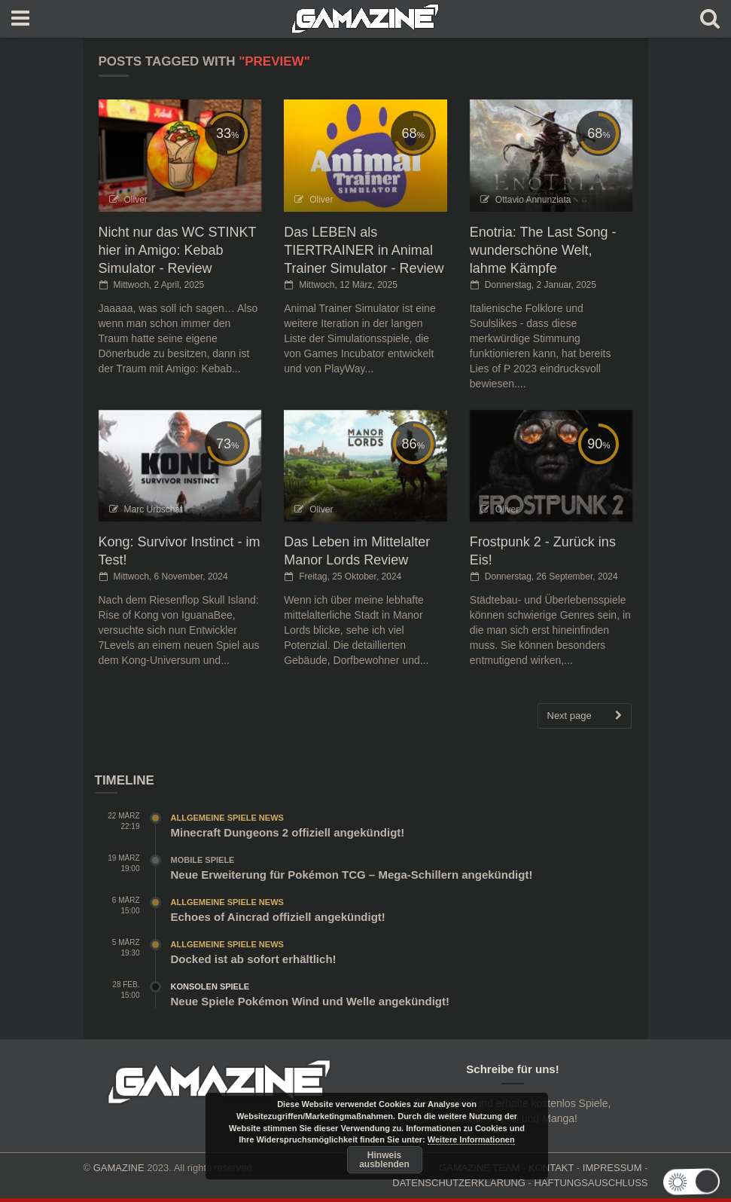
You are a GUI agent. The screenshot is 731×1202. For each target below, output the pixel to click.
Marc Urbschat (153, 509)
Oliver (136, 199)
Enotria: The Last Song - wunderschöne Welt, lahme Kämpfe (543, 250)
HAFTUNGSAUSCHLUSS (591, 1182)
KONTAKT (551, 1167)
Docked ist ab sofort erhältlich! (254, 959)
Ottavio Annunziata (533, 199)
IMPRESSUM (612, 1167)
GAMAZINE (119, 1167)
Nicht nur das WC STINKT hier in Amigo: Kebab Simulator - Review (178, 250)
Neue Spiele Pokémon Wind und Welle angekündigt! (310, 1001)
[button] (692, 1181)
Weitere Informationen (471, 1139)
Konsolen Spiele (210, 986)
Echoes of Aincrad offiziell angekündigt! (278, 916)
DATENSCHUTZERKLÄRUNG (458, 1182)
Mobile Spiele (203, 859)
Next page (584, 716)
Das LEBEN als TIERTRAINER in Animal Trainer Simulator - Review (363, 250)
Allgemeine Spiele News (227, 817)
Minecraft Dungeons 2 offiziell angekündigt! (288, 832)
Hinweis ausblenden (384, 1160)
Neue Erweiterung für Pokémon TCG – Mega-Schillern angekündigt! (352, 874)
